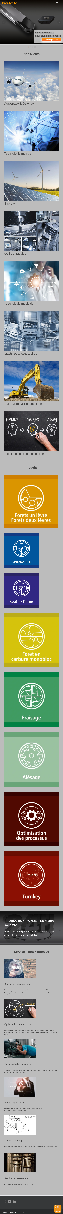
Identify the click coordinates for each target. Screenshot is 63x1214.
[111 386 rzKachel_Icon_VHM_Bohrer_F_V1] (31, 613)
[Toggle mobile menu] (61, 3)
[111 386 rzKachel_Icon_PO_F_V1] (31, 792)
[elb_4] (21, 534)
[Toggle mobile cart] (57, 3)
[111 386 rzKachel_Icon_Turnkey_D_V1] (31, 852)
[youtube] (9, 1201)
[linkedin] (14, 1201)
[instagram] (4, 1201)
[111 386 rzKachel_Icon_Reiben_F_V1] (31, 732)
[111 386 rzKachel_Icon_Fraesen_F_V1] (31, 673)
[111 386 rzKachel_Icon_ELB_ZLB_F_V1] (31, 475)
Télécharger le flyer (51, 40)
